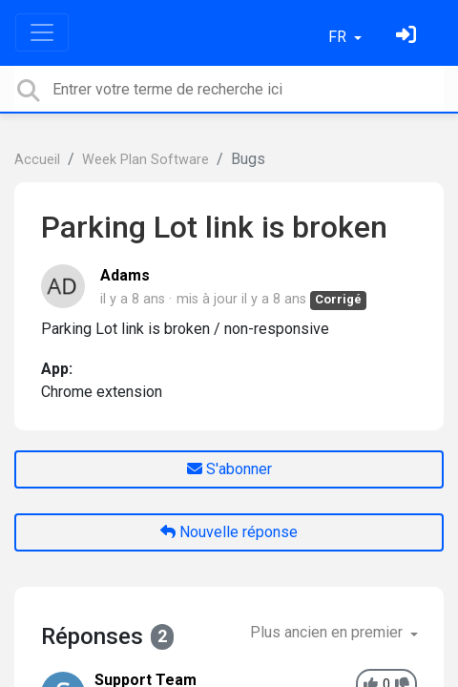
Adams (125, 275)
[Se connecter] (408, 36)
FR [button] (339, 37)
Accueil (37, 160)
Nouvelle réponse (229, 532)
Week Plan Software (145, 160)
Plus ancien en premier (328, 632)
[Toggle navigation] (42, 32)
